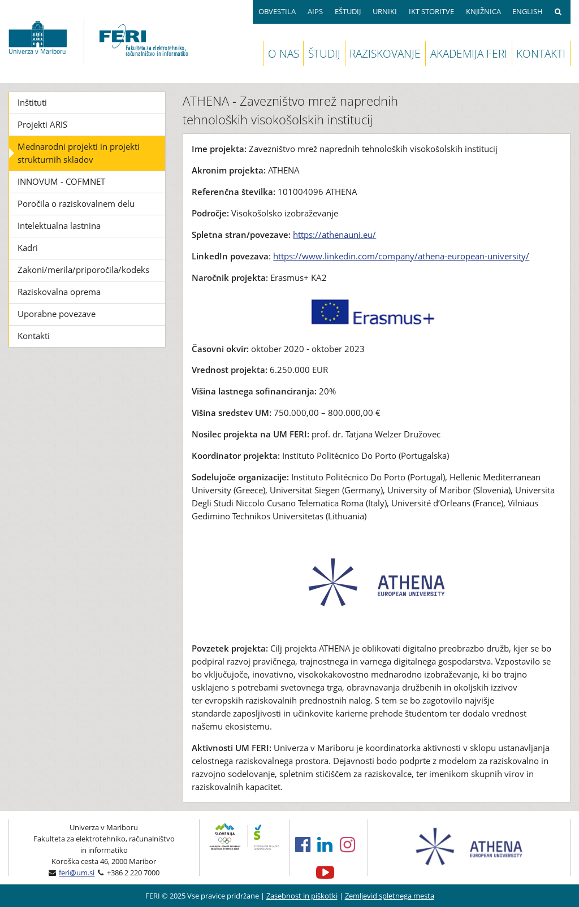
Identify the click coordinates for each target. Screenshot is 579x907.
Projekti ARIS (42, 124)
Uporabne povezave (57, 313)
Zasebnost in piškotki (302, 896)
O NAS (283, 53)
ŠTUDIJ (324, 53)
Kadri (28, 247)
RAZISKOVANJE (385, 53)
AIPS (315, 11)
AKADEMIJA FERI (468, 53)
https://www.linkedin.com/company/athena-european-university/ (401, 256)
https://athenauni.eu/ (334, 234)
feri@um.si (76, 872)
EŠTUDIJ (348, 11)
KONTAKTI (540, 53)
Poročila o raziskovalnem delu (76, 203)
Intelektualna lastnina (59, 225)
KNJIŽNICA (483, 11)
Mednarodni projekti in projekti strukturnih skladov (79, 153)
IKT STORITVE (431, 11)
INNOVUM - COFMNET (61, 181)
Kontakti (34, 335)
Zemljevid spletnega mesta (389, 896)
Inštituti (32, 102)
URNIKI (385, 11)
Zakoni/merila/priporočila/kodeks (83, 269)
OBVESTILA (277, 11)
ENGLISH (527, 11)
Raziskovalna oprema (59, 291)
